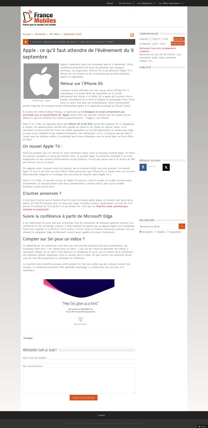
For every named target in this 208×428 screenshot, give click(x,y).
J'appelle (144, 38)
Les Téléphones (145, 3)
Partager (28, 338)
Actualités (40, 34)
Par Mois (54, 34)
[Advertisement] (133, 17)
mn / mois (162, 38)
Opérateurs (175, 232)
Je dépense (146, 43)
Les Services (125, 3)
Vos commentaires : (33, 366)
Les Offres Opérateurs (169, 3)
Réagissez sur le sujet (40, 349)
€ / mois (160, 43)
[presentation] (46, 400)
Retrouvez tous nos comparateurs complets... (158, 49)
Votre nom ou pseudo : (35, 357)
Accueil (110, 3)
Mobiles (161, 232)
